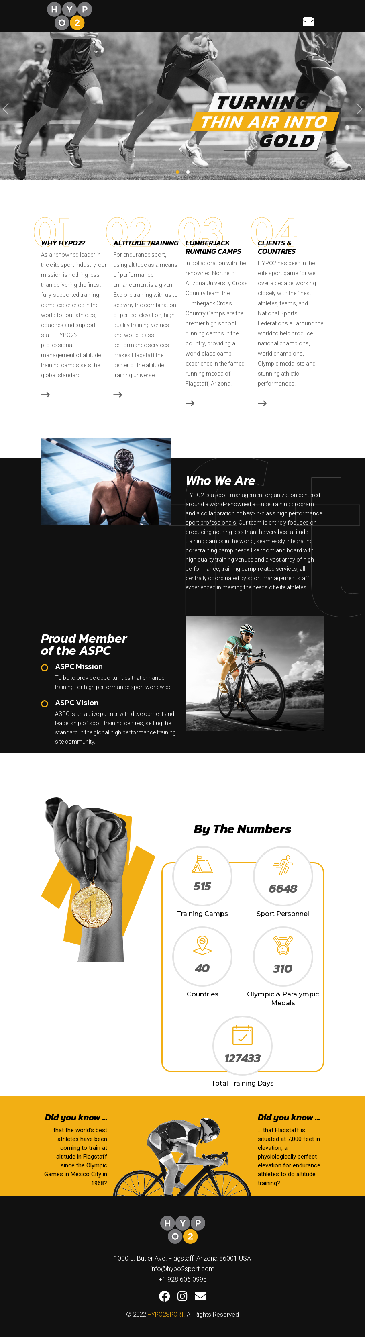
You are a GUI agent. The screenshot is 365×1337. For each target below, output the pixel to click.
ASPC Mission (79, 666)
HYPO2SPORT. (166, 1314)
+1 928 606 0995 (183, 1279)
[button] (177, 172)
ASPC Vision (76, 703)
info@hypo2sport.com (182, 1269)
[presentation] (5, 108)
